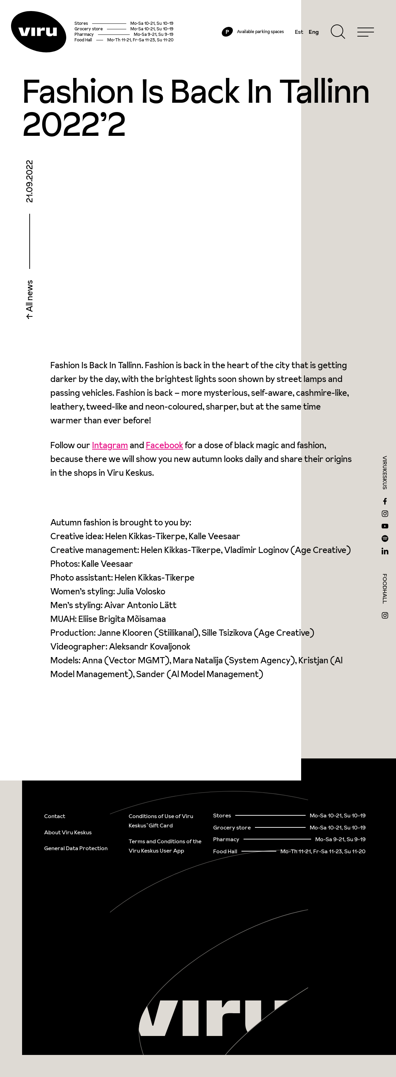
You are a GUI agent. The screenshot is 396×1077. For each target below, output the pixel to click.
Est (299, 32)
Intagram (110, 445)
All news (29, 297)
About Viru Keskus (68, 832)
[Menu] (365, 31)
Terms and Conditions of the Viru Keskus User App (165, 845)
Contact (54, 816)
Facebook (164, 445)
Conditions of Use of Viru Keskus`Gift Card (161, 820)
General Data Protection (76, 848)
